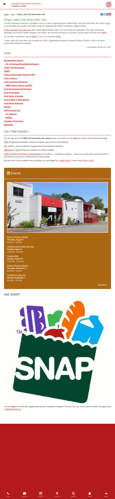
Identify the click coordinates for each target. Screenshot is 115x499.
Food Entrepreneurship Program (17, 149)
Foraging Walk (12, 316)
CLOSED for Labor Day (16, 335)
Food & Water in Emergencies (16, 160)
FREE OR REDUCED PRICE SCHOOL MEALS (23, 214)
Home (6, 74)
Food (12, 74)
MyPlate (8, 178)
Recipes (7, 167)
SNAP (6, 202)
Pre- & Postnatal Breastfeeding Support (22, 124)
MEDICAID (8, 210)
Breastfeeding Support (13, 121)
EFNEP (7, 131)
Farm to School (10, 138)
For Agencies (11, 174)
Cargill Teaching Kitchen (14, 128)
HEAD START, (65, 221)
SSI (85, 221)
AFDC (91, 221)
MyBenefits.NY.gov (13, 469)
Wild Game (8, 185)
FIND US (57, 494)
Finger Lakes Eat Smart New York (17, 90)
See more (102, 345)
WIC (5, 206)
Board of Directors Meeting (17, 297)
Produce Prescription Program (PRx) (19, 135)
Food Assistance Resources (16, 142)
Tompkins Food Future (13, 181)
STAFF (89, 494)
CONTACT (24, 494)
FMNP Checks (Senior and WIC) (18, 146)
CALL (8, 494)
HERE (103, 93)
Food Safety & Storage (13, 156)
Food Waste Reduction (13, 163)
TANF (17, 210)
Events (14, 233)
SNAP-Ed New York (12, 171)
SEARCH (73, 494)
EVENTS (40, 494)
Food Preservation (12, 153)
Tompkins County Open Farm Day (20, 307)
